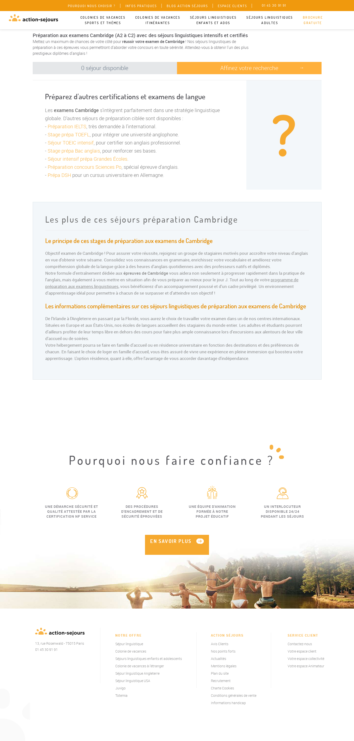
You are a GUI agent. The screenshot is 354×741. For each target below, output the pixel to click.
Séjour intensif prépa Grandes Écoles (87, 159)
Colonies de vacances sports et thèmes (102, 20)
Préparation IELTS (67, 126)
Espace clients (232, 6)
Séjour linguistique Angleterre (137, 673)
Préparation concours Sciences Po (84, 167)
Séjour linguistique (129, 643)
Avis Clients (219, 643)
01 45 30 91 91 (46, 649)
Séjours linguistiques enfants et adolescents (148, 658)
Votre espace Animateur (306, 666)
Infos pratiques (141, 6)
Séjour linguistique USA (132, 680)
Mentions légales (223, 666)
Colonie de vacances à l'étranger (139, 666)
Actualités (218, 658)
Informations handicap (228, 702)
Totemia (121, 695)
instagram (56, 660)
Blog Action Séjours (187, 6)
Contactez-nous (300, 643)
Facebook (36, 660)
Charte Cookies (222, 688)
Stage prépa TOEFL (69, 134)
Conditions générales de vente (233, 695)
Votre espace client (302, 651)
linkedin (66, 660)
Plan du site (220, 673)
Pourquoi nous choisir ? (92, 6)
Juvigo (120, 688)
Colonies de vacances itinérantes (157, 20)
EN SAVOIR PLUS (171, 541)
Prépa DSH (59, 175)
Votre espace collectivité (306, 658)
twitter (46, 660)
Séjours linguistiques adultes (269, 20)
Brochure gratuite (313, 20)
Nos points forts (223, 651)
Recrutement (221, 680)
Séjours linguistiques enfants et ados (213, 20)
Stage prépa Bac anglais (74, 150)
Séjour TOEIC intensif (71, 142)
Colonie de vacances (130, 651)
